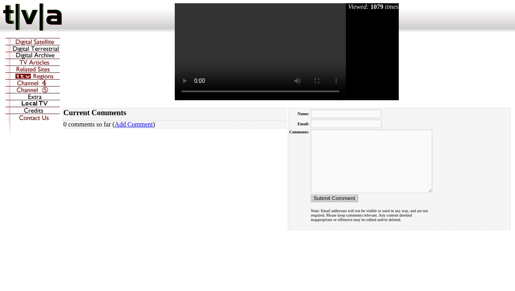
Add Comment (134, 124)
